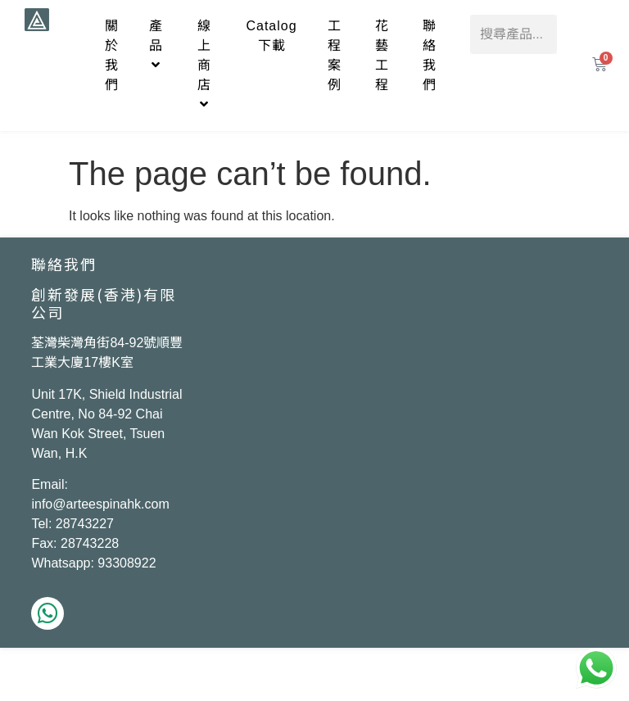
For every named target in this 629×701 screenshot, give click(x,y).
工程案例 (335, 55)
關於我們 (112, 55)
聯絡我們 (430, 55)
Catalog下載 (271, 35)
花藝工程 (382, 55)
